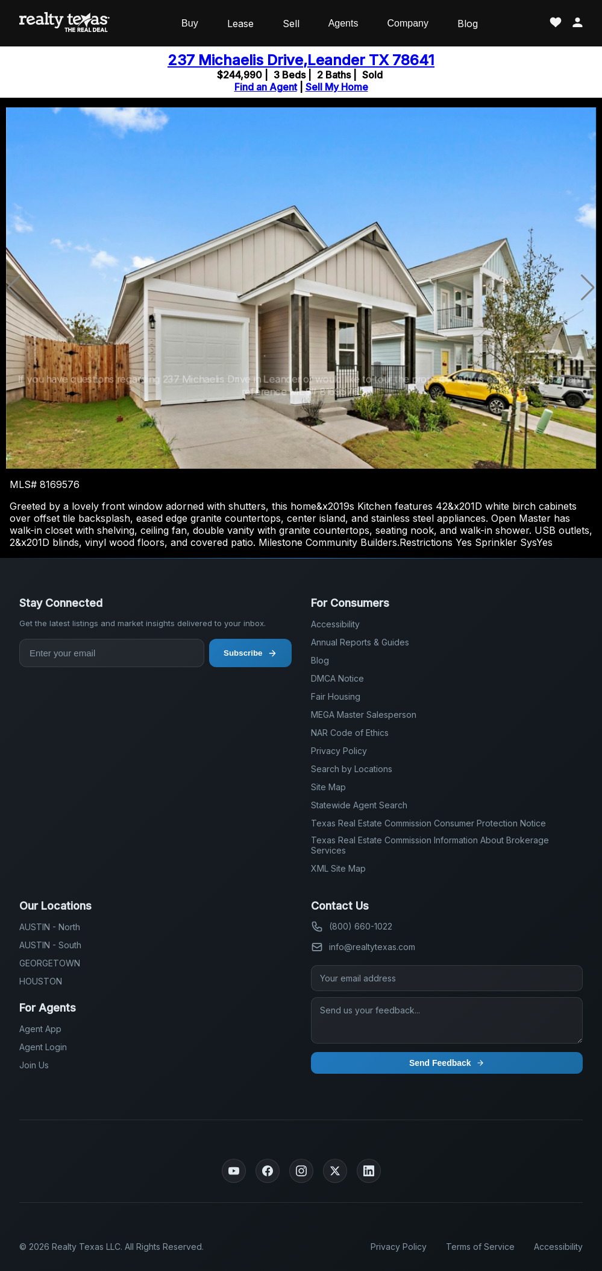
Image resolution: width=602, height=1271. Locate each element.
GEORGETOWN (49, 963)
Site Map (328, 787)
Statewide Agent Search (359, 805)
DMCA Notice (337, 678)
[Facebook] (268, 1171)
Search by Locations (351, 769)
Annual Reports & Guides (360, 642)
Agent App (40, 1029)
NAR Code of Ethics (350, 732)
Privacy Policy (339, 751)
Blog (467, 23)
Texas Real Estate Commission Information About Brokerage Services (430, 845)
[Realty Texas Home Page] (64, 23)
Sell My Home (337, 87)
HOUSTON (40, 981)
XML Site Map (338, 868)
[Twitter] (335, 1171)
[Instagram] (301, 1171)
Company (407, 23)
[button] (588, 287)
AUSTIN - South (50, 945)
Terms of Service (480, 1246)
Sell (291, 23)
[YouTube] (234, 1171)
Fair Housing (335, 696)
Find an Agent (265, 87)
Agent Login (43, 1047)
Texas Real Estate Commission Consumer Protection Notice (428, 823)
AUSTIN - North (49, 927)
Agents (343, 23)
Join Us (34, 1065)
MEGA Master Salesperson (363, 714)
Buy (189, 23)
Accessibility (335, 624)
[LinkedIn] (369, 1171)
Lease (240, 23)
